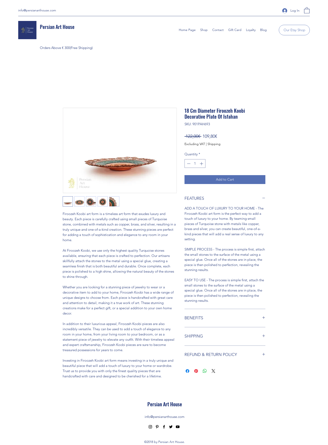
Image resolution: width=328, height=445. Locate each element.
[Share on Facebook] (187, 371)
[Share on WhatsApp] (205, 371)
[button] (307, 10)
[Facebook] (164, 427)
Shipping (214, 144)
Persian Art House (57, 26)
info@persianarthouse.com (37, 10)
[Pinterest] (157, 427)
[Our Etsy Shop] (294, 30)
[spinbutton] (195, 163)
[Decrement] (188, 163)
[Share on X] (213, 371)
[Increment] (202, 163)
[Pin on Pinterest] (196, 371)
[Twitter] (171, 427)
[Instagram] (150, 427)
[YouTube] (177, 427)
